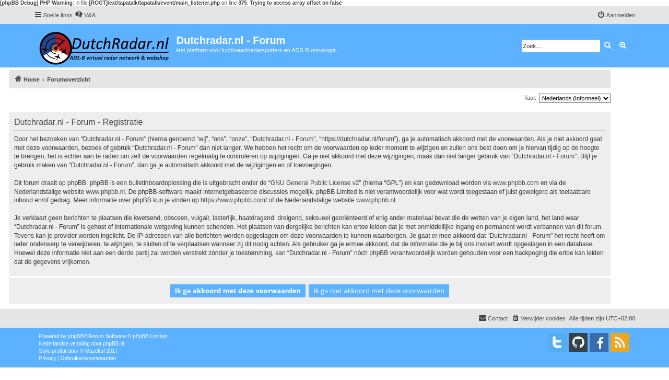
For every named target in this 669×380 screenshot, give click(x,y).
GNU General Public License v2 (315, 183)
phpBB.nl (113, 344)
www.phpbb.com (516, 183)
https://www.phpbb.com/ (234, 200)
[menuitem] (85, 15)
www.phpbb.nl (105, 191)
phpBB (76, 336)
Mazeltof (95, 351)
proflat (59, 351)
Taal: (530, 98)
